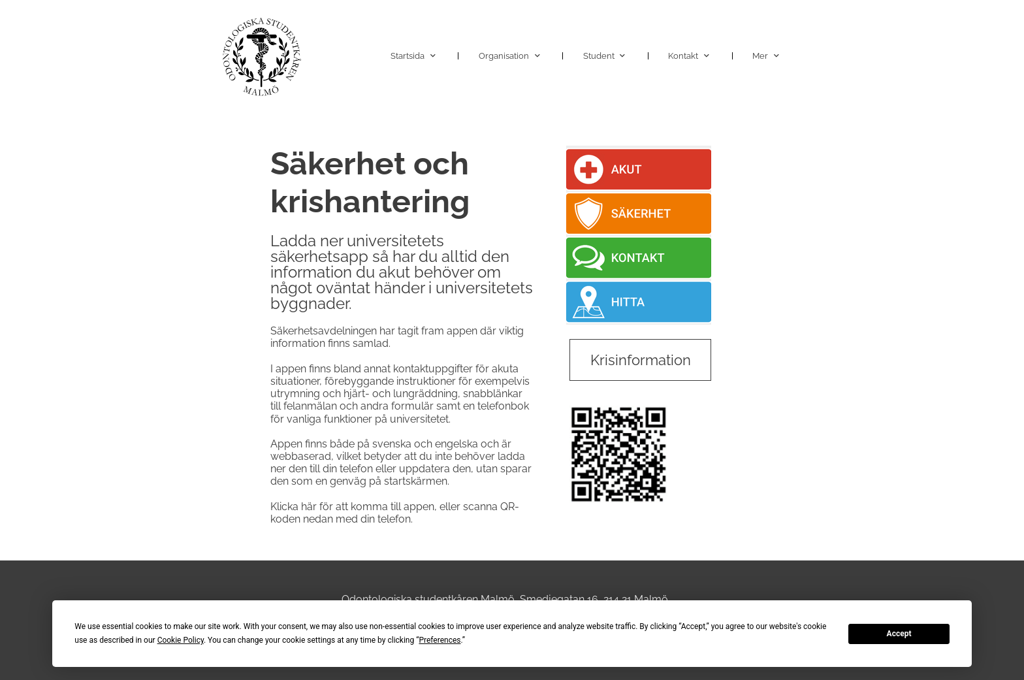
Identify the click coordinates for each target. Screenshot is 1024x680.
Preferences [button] (439, 640)
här (309, 506)
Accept (899, 633)
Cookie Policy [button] (180, 640)
